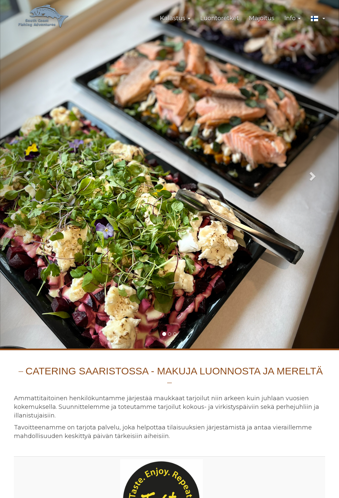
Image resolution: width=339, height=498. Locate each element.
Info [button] (292, 18)
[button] (318, 18)
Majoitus (261, 18)
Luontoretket (219, 18)
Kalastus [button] (175, 18)
